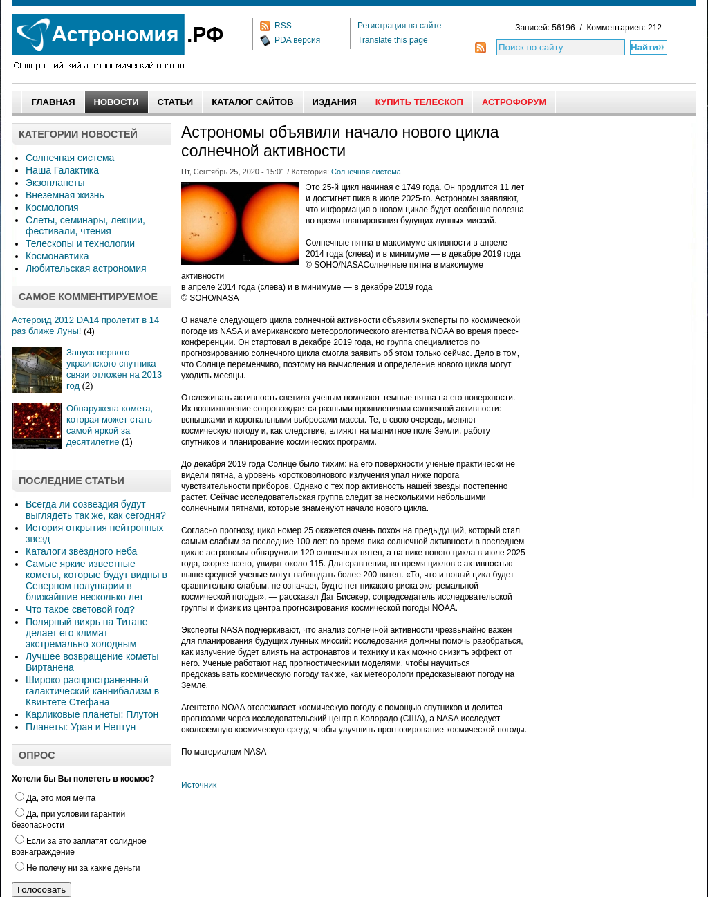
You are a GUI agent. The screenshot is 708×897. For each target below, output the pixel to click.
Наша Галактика (62, 170)
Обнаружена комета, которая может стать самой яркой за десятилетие (109, 425)
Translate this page (392, 40)
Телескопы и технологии (80, 243)
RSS (283, 25)
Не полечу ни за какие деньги (77, 868)
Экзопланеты (55, 182)
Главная (53, 102)
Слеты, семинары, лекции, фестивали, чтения (85, 225)
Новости (116, 102)
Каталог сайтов (252, 102)
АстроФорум (514, 102)
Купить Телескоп (419, 102)
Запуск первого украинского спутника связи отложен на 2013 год (114, 369)
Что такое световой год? (80, 609)
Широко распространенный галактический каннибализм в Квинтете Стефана (92, 691)
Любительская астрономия (86, 268)
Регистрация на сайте (399, 25)
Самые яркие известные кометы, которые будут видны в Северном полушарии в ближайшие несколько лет (96, 580)
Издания (335, 102)
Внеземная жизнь (65, 195)
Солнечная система (70, 157)
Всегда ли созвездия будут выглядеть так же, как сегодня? (96, 510)
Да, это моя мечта (55, 798)
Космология (52, 207)
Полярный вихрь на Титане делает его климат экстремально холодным (87, 632)
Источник (198, 785)
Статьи (176, 102)
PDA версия (297, 40)
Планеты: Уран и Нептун (81, 726)
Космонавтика (57, 255)
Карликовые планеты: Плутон (92, 714)
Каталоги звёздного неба (81, 551)
